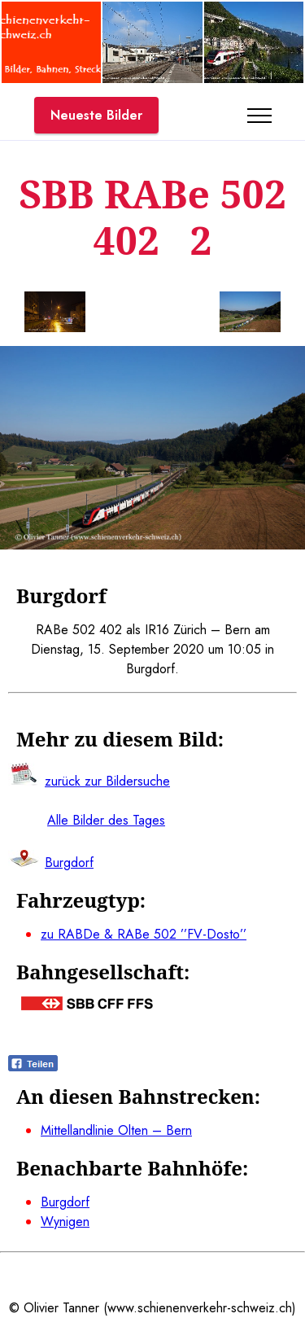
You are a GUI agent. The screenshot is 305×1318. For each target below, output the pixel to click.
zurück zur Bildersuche (107, 781)
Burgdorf (65, 1202)
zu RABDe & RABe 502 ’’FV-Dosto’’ (143, 934)
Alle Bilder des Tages (106, 820)
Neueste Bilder (96, 115)
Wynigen (65, 1221)
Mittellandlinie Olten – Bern (116, 1130)
